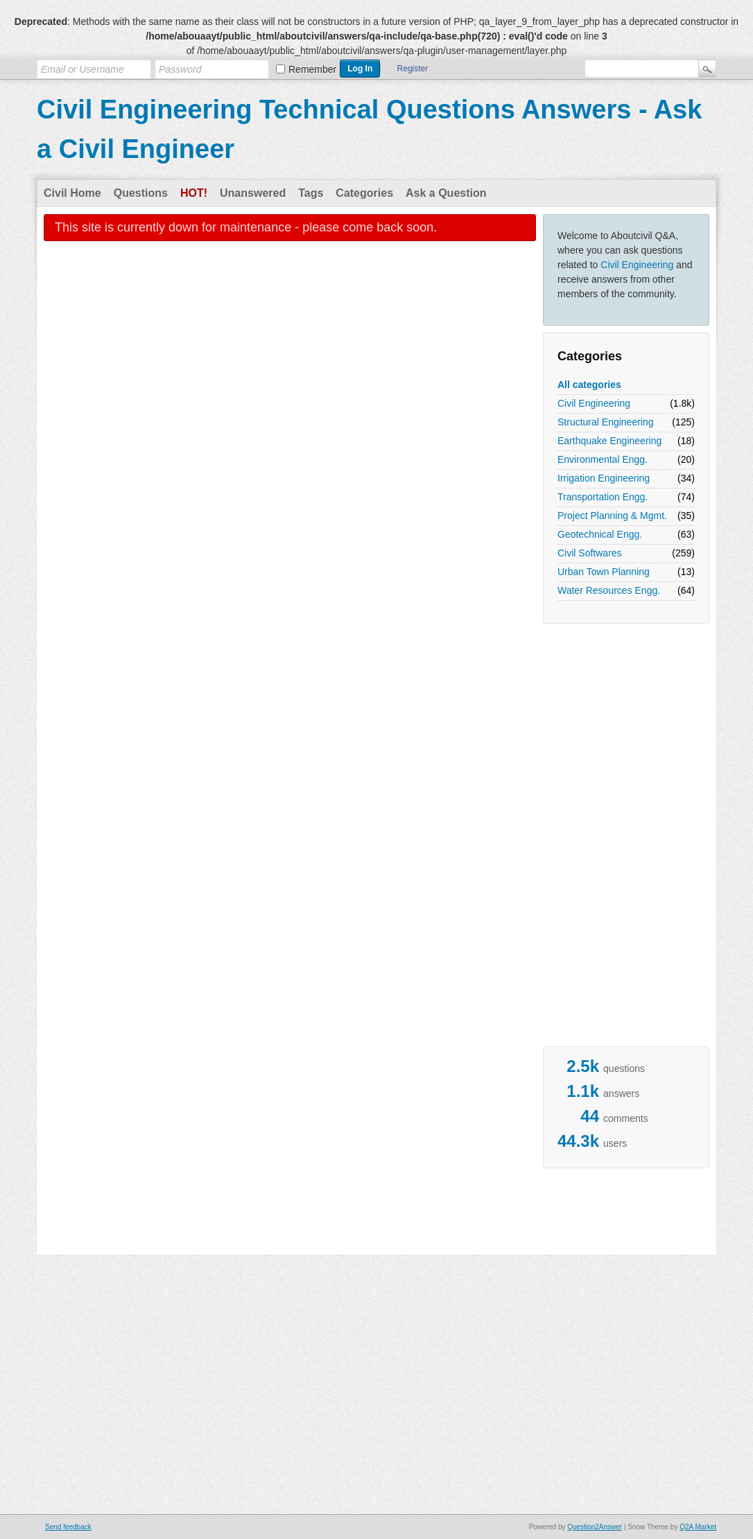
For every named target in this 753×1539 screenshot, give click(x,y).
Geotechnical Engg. (599, 534)
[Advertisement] (598, 838)
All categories (589, 384)
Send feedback (68, 1527)
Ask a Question (446, 193)
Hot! (193, 193)
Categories (364, 193)
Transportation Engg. (602, 496)
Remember (312, 69)
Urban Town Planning (603, 571)
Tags (310, 193)
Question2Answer (594, 1527)
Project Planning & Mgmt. (612, 515)
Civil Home (72, 193)
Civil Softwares (589, 553)
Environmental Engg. (602, 459)
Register (413, 68)
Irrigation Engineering (603, 478)
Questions (141, 193)
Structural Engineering (605, 422)
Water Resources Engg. (608, 590)
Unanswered (253, 193)
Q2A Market (698, 1527)
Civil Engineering (636, 264)
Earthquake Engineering (609, 440)
